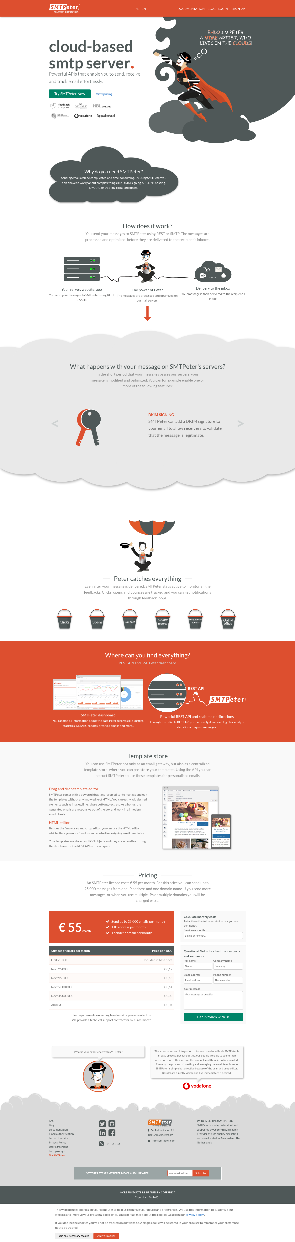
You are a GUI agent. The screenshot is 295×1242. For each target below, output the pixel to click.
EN (144, 8)
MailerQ (153, 1197)
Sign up (239, 8)
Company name (222, 960)
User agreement (58, 1146)
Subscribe (200, 1173)
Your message (192, 988)
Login (223, 8)
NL (137, 8)
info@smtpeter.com (161, 1140)
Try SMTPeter (57, 1155)
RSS (107, 1144)
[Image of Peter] (147, 266)
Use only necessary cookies (74, 1235)
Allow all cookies (106, 1235)
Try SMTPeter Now (69, 93)
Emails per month (213, 933)
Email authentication (61, 1133)
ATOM (116, 1144)
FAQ (51, 1120)
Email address (192, 974)
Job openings (57, 1151)
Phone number (222, 974)
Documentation (191, 8)
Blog (212, 8)
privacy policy (195, 1214)
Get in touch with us (213, 1017)
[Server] (81, 266)
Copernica (219, 1129)
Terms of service (58, 1138)
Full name (190, 960)
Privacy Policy (57, 1142)
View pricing (104, 94)
